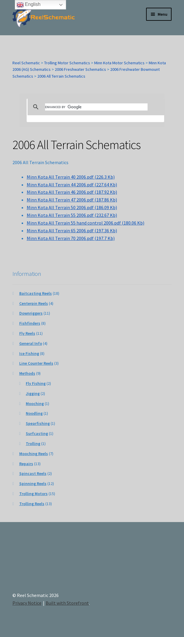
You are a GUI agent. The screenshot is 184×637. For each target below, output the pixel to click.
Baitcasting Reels (35, 293)
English (29, 4)
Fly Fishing (36, 383)
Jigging (33, 393)
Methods (27, 373)
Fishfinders (29, 323)
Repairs (26, 463)
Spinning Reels (33, 483)
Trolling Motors (33, 493)
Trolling (33, 443)
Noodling (34, 413)
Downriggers (31, 313)
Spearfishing (38, 423)
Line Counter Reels (36, 363)
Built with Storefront (67, 603)
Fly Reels (27, 333)
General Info (30, 343)
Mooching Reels (33, 453)
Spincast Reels (33, 473)
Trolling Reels (31, 503)
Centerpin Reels (33, 303)
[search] (96, 107)
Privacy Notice (26, 603)
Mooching (35, 403)
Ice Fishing (29, 353)
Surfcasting (37, 433)
